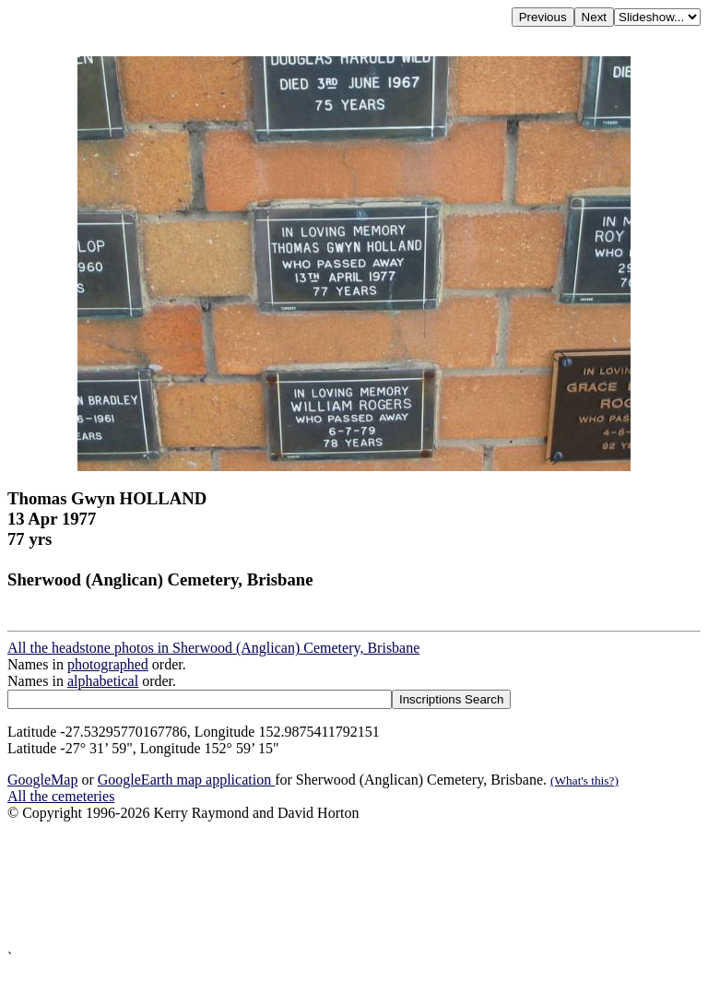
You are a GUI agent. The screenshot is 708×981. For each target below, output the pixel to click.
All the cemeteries (60, 796)
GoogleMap (42, 779)
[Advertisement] (354, 885)
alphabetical (102, 681)
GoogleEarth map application (186, 779)
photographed (107, 664)
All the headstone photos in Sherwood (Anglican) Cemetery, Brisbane (213, 648)
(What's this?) (584, 780)
